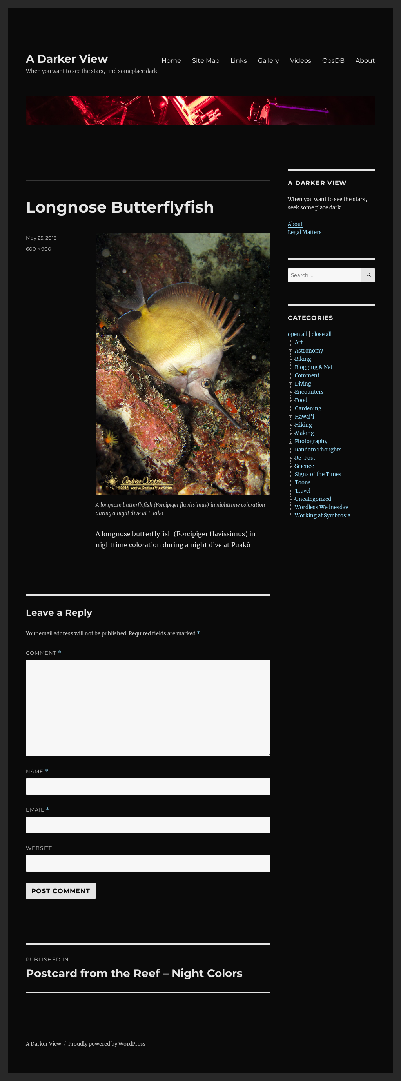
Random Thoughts (318, 449)
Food (301, 400)
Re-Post (305, 458)
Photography (311, 441)
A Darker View (67, 59)
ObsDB (333, 60)
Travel (302, 491)
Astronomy (309, 351)
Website (39, 848)
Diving (303, 383)
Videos (300, 60)
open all (297, 334)
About (365, 60)
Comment (44, 653)
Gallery (268, 60)
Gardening (308, 408)
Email (37, 809)
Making (304, 433)
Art (299, 342)
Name (37, 771)
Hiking (303, 425)
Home (171, 60)
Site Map (206, 60)
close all (322, 334)
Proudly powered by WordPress (107, 1044)
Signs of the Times (318, 474)
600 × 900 (38, 249)
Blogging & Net (313, 367)
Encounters (309, 392)
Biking (303, 359)
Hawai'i (304, 416)
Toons (303, 482)
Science (304, 466)
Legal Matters (305, 232)
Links (238, 60)
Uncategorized (313, 499)
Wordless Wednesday (321, 507)
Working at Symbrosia (322, 515)
